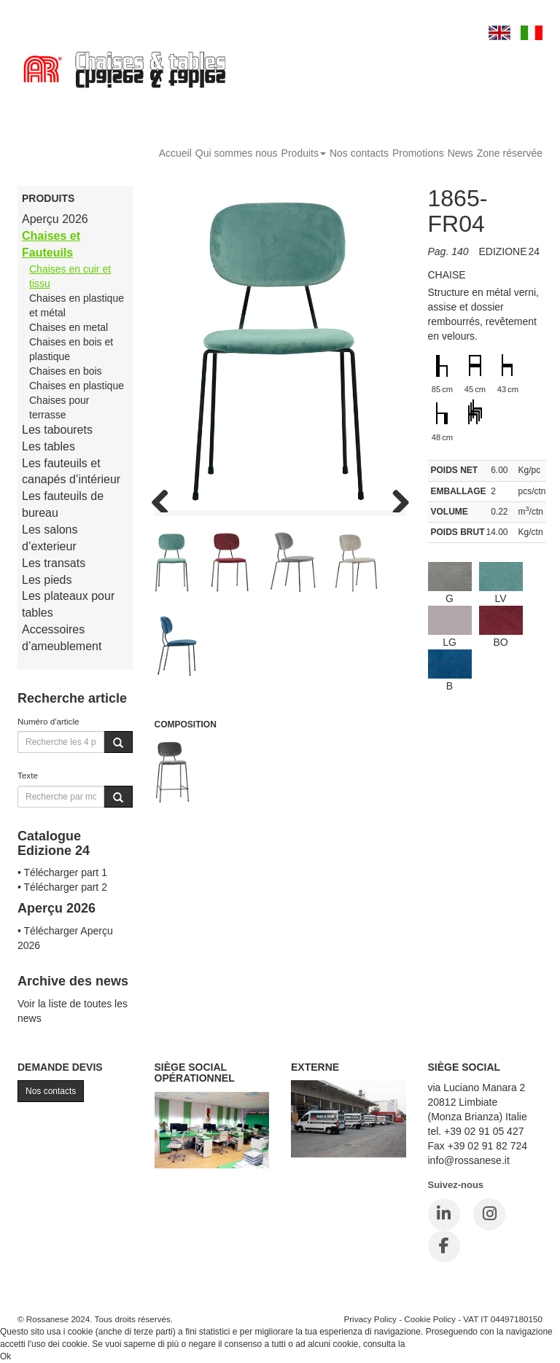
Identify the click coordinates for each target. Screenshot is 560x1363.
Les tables (48, 446)
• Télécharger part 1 (62, 872)
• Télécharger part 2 (62, 887)
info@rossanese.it (469, 1160)
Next (395, 497)
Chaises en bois (65, 371)
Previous (165, 497)
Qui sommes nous (236, 153)
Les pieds (47, 580)
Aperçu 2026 (55, 219)
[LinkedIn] (444, 1214)
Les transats (53, 563)
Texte (28, 775)
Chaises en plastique (76, 385)
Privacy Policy (370, 1319)
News (460, 153)
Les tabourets (57, 429)
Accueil (175, 153)
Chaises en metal (68, 327)
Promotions (418, 153)
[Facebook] (444, 1246)
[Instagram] (489, 1214)
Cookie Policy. (435, 1344)
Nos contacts (359, 153)
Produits (303, 153)
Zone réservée (509, 153)
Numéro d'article (48, 721)
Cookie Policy (430, 1319)
